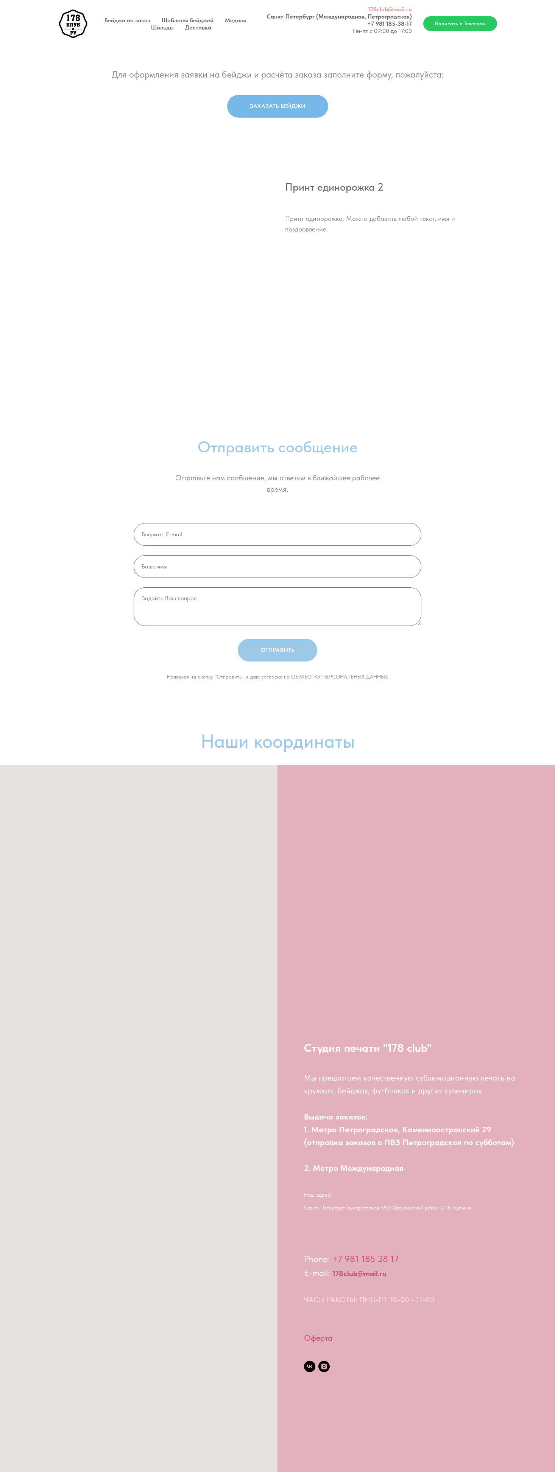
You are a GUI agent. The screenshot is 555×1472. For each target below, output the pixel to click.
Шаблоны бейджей (188, 20)
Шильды (162, 27)
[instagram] (324, 1366)
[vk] (309, 1366)
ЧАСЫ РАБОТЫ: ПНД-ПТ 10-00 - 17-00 (369, 1299)
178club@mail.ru (390, 9)
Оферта (318, 1338)
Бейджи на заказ (127, 20)
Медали (235, 20)
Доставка (198, 27)
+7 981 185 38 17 (365, 1258)
